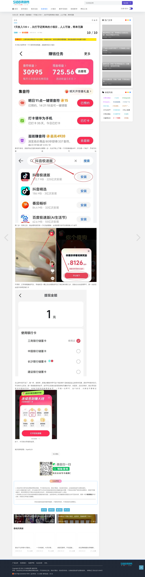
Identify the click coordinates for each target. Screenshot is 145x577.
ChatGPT (108, 110)
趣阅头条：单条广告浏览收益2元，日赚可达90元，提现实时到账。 (116, 65)
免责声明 (31, 563)
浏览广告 (127, 102)
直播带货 (117, 114)
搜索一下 (127, 3)
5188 (23, 32)
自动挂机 (117, 102)
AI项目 (53, 9)
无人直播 (127, 110)
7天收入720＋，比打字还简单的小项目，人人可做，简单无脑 (53, 15)
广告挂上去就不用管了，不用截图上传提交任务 (116, 49)
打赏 (44, 510)
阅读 (51, 510)
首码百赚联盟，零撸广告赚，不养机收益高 (116, 80)
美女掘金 (108, 114)
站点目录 (39, 563)
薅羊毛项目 (63, 9)
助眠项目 (117, 110)
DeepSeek (107, 102)
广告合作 (15, 563)
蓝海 (126, 114)
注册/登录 (124, 9)
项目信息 (34, 9)
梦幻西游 (108, 98)
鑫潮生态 (108, 118)
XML (45, 563)
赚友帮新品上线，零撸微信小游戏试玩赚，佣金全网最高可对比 (115, 34)
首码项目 (24, 9)
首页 (15, 9)
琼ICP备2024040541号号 (21, 574)
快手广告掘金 (127, 106)
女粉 (117, 98)
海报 (59, 510)
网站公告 (84, 9)
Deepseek (127, 98)
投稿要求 (74, 9)
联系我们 (90, 494)
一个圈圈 (117, 118)
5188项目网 (27, 568)
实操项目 (44, 9)
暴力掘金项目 (108, 106)
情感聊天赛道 (117, 106)
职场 (126, 118)
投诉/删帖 (56, 454)
